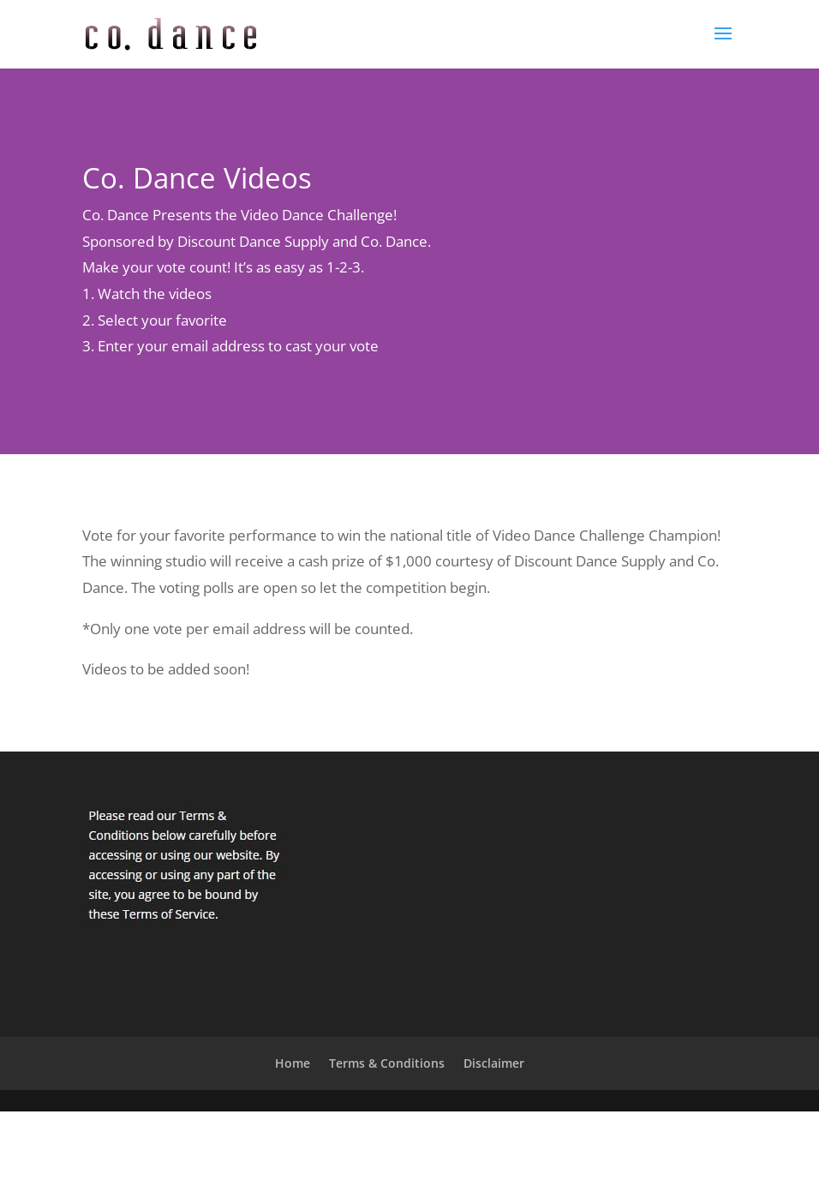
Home (292, 1063)
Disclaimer (493, 1063)
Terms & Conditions (387, 1063)
